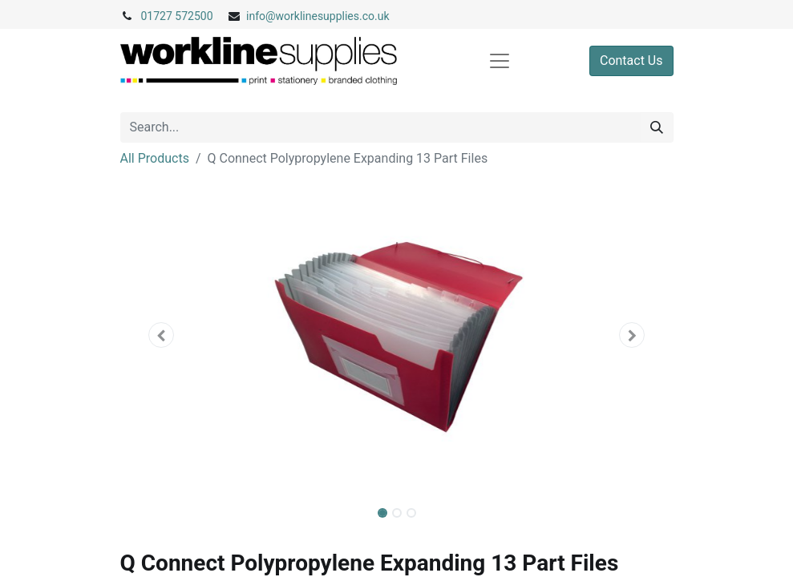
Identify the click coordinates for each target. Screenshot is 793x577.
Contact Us (631, 60)
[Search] (657, 127)
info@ (261, 16)
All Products (154, 158)
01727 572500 (177, 16)
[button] (162, 335)
